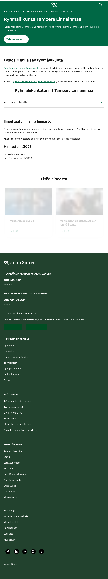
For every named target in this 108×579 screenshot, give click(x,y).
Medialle (8, 469)
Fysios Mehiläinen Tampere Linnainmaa (34, 82)
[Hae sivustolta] (100, 5)
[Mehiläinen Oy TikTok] (41, 552)
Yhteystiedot (10, 419)
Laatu (7, 457)
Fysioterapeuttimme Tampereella (21, 68)
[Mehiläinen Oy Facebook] (8, 552)
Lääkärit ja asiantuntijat (16, 357)
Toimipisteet (10, 363)
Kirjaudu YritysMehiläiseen (18, 424)
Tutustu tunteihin (16, 39)
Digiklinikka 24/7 (13, 413)
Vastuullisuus (11, 492)
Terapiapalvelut (12, 12)
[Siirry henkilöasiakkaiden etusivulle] (54, 5)
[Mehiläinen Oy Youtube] (25, 552)
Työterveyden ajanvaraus (17, 401)
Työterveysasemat (13, 407)
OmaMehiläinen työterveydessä (20, 430)
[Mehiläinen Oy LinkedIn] (16, 552)
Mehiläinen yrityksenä (15, 474)
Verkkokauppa (11, 374)
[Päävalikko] (7, 5)
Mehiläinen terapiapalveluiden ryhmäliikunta (51, 12)
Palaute (8, 380)
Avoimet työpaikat (13, 451)
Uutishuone (10, 486)
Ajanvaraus (10, 346)
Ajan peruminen (12, 369)
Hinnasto (9, 351)
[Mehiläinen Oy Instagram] (33, 552)
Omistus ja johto (13, 480)
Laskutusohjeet (12, 463)
